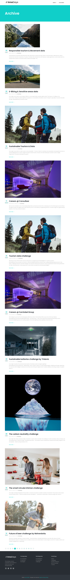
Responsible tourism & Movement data (27, 50)
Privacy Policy (45, 577)
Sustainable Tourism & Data (22, 146)
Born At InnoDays (54, 563)
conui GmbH (27, 577)
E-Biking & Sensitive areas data (23, 91)
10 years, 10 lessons (55, 561)
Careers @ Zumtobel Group (21, 312)
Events (52, 558)
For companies (23, 558)
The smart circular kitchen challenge (26, 488)
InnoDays (19, 53)
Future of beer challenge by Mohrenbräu (27, 533)
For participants (39, 558)
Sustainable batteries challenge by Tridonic (29, 359)
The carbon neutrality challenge (23, 434)
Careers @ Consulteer (19, 201)
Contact (53, 564)
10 (28, 548)
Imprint (40, 577)
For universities (39, 560)
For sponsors (23, 560)
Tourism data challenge (20, 256)
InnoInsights (22, 561)
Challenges (38, 561)
